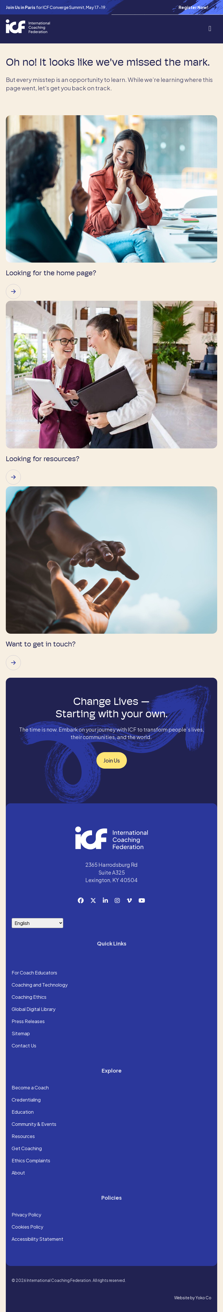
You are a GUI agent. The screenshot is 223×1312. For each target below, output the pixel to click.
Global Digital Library (33, 1009)
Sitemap (21, 1033)
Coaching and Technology (40, 985)
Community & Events (34, 1124)
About (18, 1173)
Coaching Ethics (29, 997)
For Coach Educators (34, 973)
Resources (23, 1136)
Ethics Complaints (31, 1160)
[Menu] (210, 28)
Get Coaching (27, 1148)
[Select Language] (37, 923)
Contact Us (24, 1046)
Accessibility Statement (37, 1239)
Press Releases (28, 1021)
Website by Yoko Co (192, 1297)
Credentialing (26, 1100)
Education (23, 1112)
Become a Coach (30, 1088)
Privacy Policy (26, 1215)
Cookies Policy (27, 1227)
